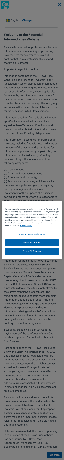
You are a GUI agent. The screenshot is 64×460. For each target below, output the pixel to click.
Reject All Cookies (31, 243)
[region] (32, 230)
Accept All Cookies (32, 251)
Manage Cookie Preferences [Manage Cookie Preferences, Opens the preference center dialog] (32, 234)
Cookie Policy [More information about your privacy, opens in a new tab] (26, 226)
